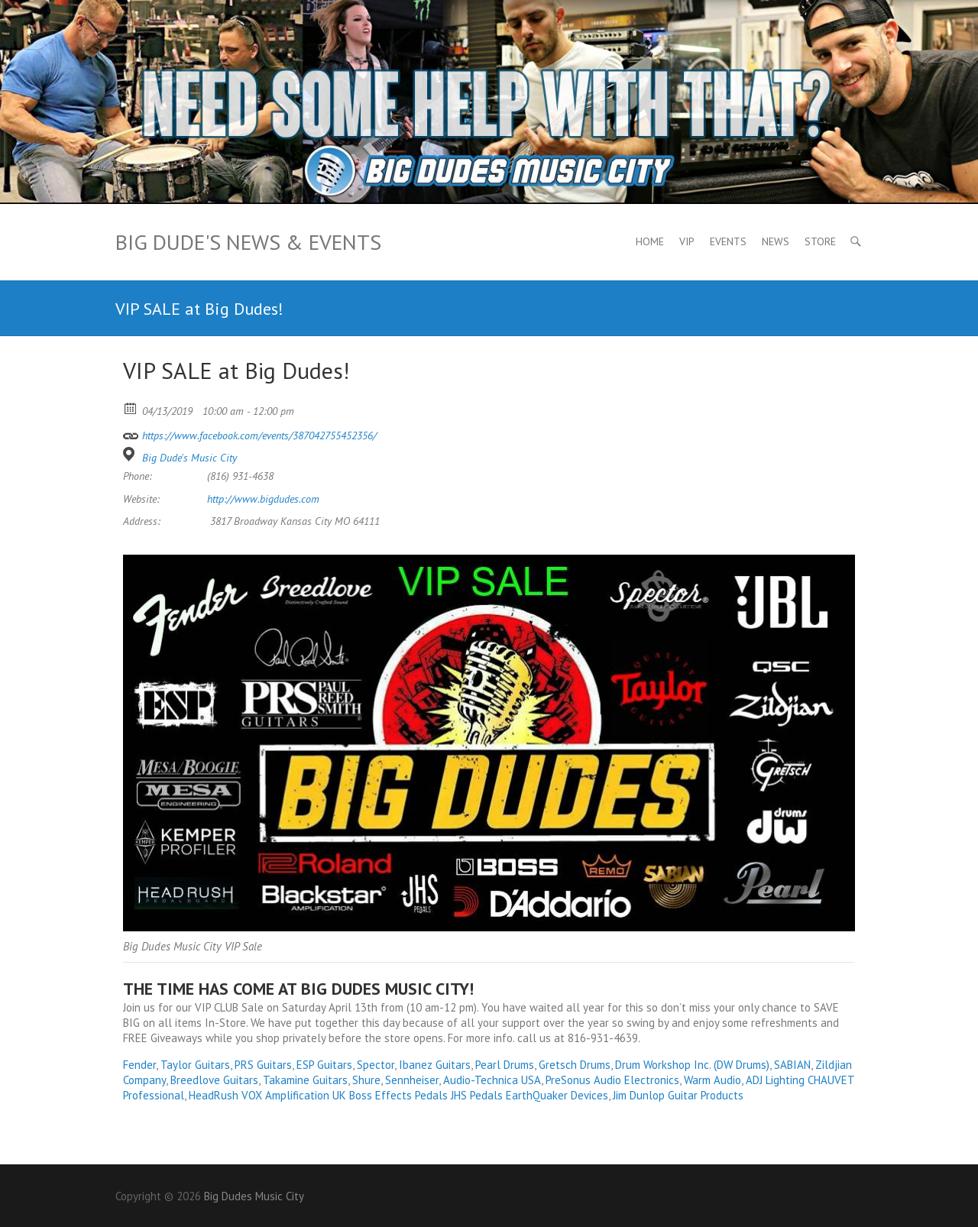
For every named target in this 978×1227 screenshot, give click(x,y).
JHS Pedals (477, 1095)
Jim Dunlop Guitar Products (678, 1095)
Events (728, 241)
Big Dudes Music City (254, 1196)
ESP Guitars (324, 1064)
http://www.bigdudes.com (263, 499)
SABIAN (792, 1064)
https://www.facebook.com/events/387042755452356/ (250, 433)
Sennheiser (412, 1080)
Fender (139, 1064)
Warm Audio (712, 1080)
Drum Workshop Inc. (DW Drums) (692, 1064)
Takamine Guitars (305, 1080)
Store (820, 241)
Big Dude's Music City (189, 458)
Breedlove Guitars (214, 1080)
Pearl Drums (504, 1064)
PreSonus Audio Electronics (612, 1080)
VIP (687, 241)
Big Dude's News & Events (248, 241)
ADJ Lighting (775, 1080)
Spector (375, 1064)
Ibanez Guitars (435, 1064)
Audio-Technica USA (492, 1080)
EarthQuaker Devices (557, 1095)
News (775, 241)
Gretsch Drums (574, 1064)
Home (650, 241)
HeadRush (213, 1095)
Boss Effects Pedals (398, 1095)
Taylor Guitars (195, 1064)
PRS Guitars (263, 1064)
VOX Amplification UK (293, 1095)
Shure (366, 1080)
